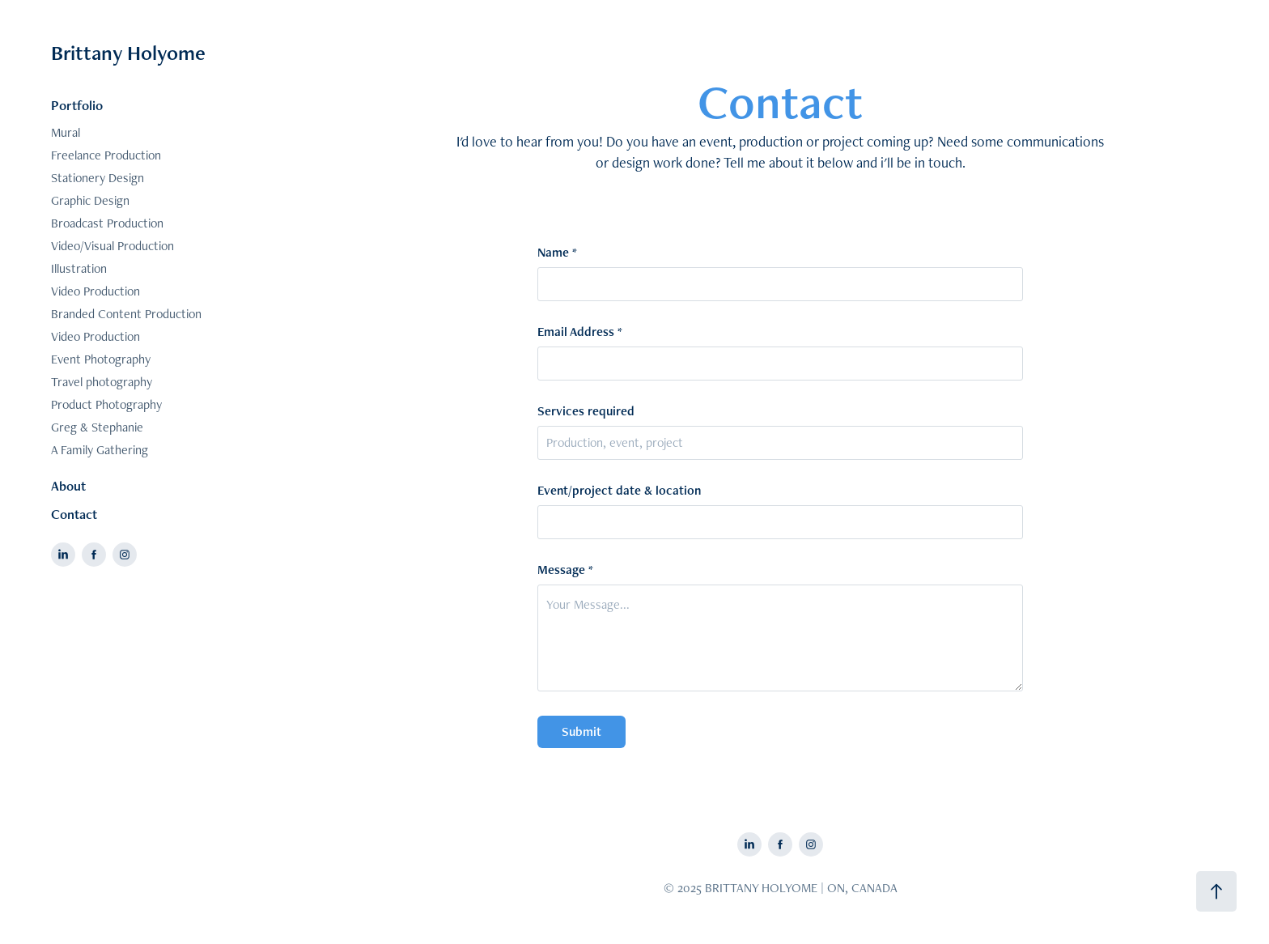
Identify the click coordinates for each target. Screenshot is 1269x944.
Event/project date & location (619, 490)
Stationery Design (97, 177)
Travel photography (101, 381)
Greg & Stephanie (97, 427)
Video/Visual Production (112, 245)
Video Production (95, 291)
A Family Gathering (99, 449)
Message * (565, 569)
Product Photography (106, 404)
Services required (585, 411)
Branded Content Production (126, 313)
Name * (557, 252)
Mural (65, 132)
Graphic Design (90, 200)
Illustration (79, 268)
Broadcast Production (107, 223)
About (68, 486)
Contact (74, 514)
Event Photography (101, 359)
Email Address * (579, 331)
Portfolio (77, 105)
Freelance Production (106, 155)
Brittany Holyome (128, 52)
